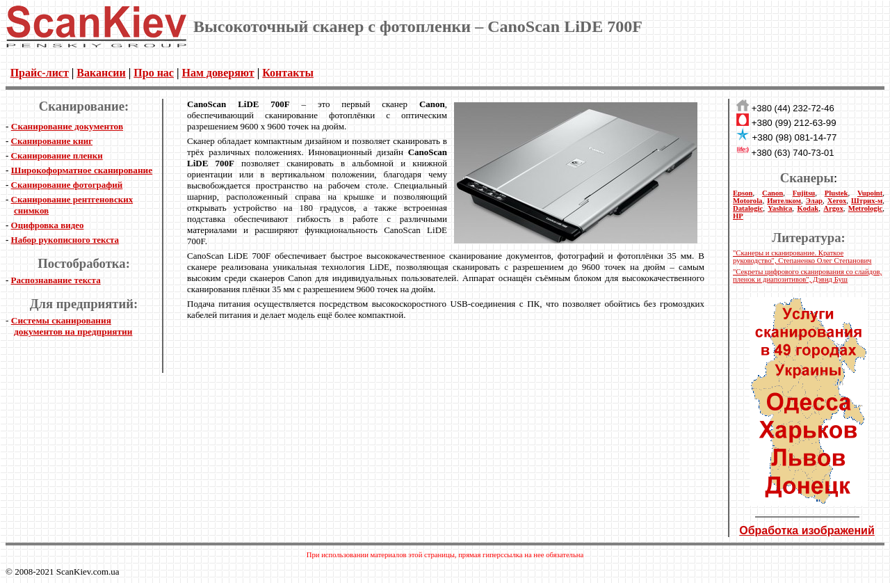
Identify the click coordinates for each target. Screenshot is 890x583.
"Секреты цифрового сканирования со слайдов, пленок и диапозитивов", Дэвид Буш (807, 275)
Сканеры (807, 177)
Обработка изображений (807, 530)
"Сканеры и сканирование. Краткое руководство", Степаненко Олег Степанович (802, 256)
